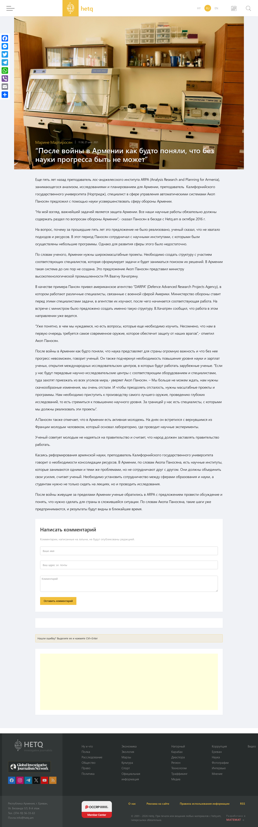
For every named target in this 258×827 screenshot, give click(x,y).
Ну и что (87, 746)
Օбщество (89, 762)
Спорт (126, 768)
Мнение (217, 773)
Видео (252, 746)
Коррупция (219, 746)
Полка (86, 751)
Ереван (217, 751)
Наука (216, 757)
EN (216, 8)
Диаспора (178, 757)
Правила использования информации (211, 803)
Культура (127, 762)
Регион (175, 762)
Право (86, 768)
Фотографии (220, 762)
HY (199, 8)
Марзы (126, 757)
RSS (251, 803)
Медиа (175, 779)
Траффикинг (179, 773)
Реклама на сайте (162, 803)
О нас (134, 803)
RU (207, 8)
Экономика (129, 746)
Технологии (179, 768)
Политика (88, 773)
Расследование (92, 757)
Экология (128, 751)
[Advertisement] (129, 682)
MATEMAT (234, 820)
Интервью (219, 768)
